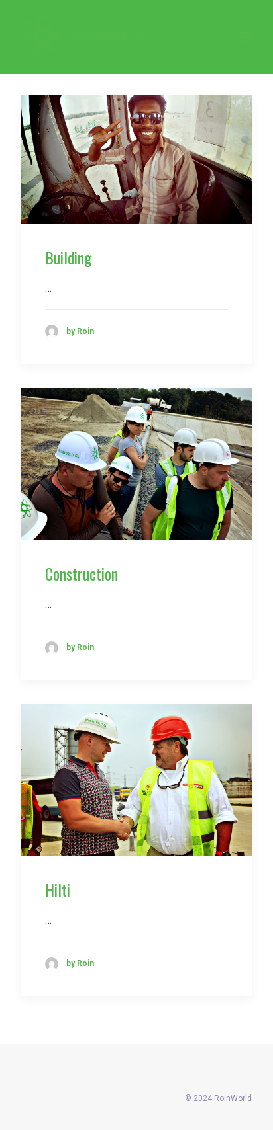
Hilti (57, 889)
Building (68, 257)
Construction (81, 573)
